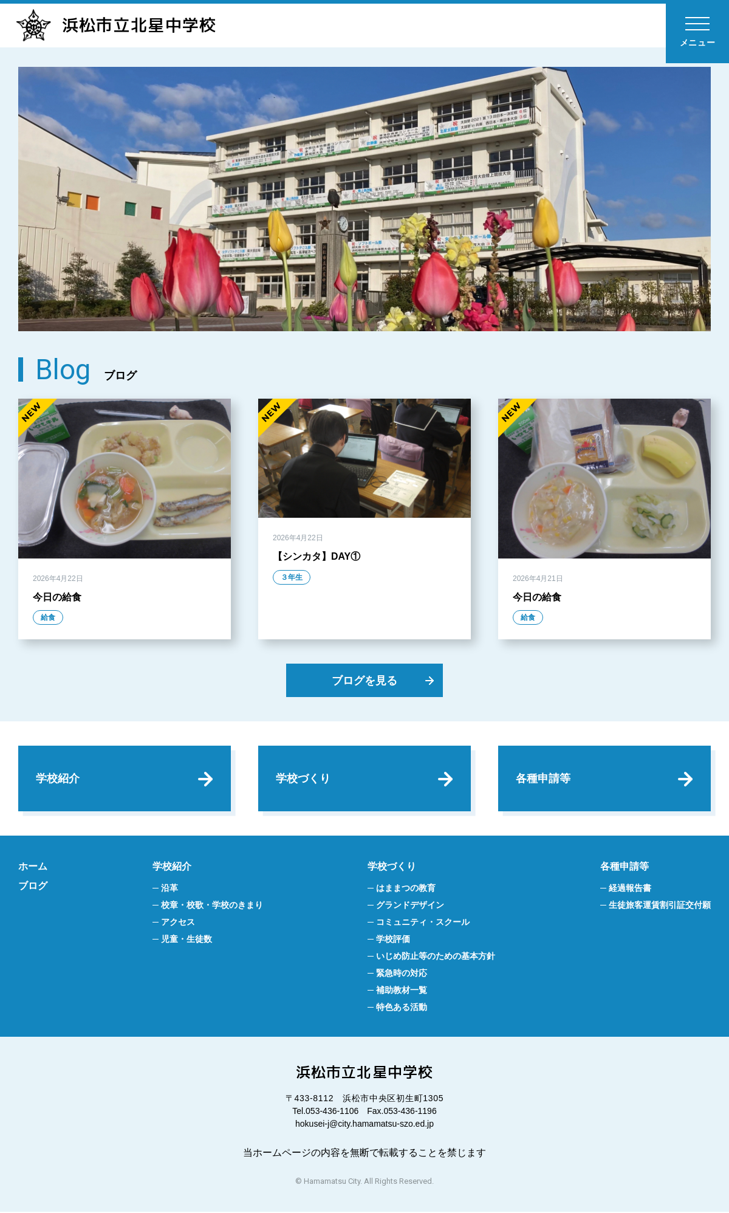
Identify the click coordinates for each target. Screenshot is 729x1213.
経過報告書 (630, 890)
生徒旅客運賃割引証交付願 (660, 907)
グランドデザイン (410, 907)
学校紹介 (58, 779)
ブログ (32, 887)
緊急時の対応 (401, 975)
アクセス (178, 924)
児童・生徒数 (186, 941)
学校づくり (303, 779)
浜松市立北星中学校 (119, 26)
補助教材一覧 (401, 992)
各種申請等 (543, 779)
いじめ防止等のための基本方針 (435, 958)
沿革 (169, 890)
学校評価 (393, 941)
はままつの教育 (406, 890)
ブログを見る (364, 681)
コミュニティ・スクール (423, 924)
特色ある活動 (401, 1009)
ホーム (32, 868)
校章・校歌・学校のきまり (212, 907)
